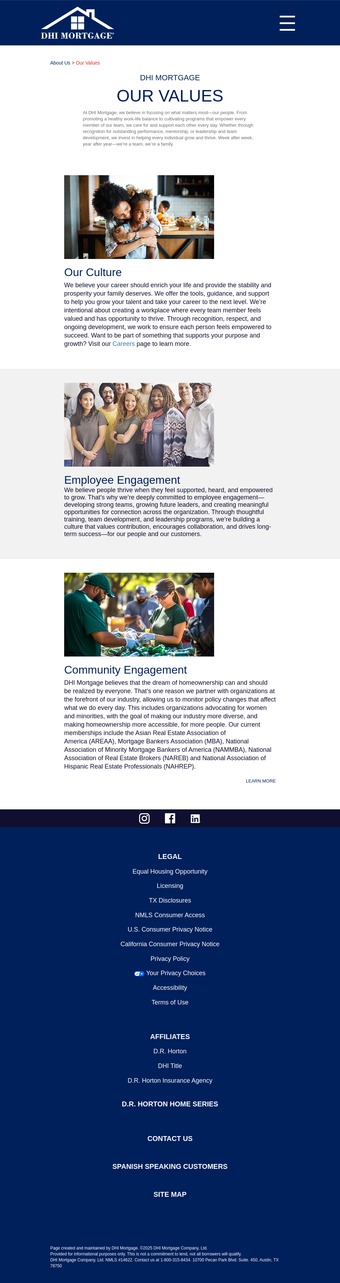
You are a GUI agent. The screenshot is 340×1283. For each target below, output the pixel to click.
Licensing (170, 885)
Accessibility (170, 987)
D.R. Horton (170, 1051)
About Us (60, 63)
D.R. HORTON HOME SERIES (170, 1104)
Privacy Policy (169, 958)
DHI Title (170, 1065)
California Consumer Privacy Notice (169, 944)
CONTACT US (170, 1138)
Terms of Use (169, 1002)
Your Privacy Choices (175, 973)
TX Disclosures (170, 900)
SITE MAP (169, 1194)
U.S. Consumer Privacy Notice (170, 929)
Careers (124, 343)
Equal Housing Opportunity (170, 871)
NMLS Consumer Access (170, 915)
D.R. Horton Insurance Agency (170, 1080)
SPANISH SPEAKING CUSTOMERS (169, 1166)
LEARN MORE (261, 781)
